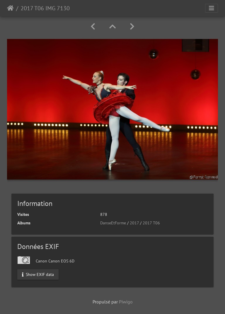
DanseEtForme (113, 223)
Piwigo (126, 302)
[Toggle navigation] (211, 8)
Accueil (10, 8)
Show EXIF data (38, 274)
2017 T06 (151, 223)
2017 (134, 223)
